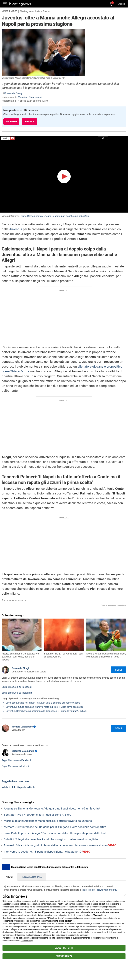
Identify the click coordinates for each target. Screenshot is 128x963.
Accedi (122, 3)
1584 (66, 904)
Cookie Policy (26, 941)
